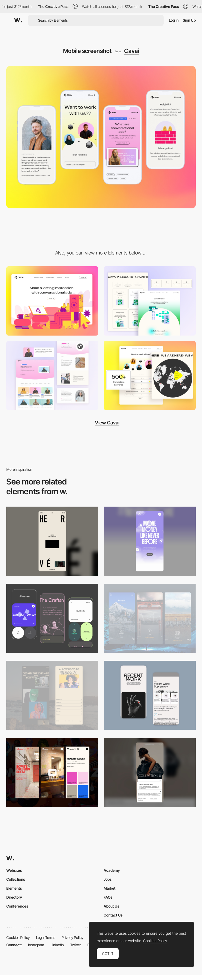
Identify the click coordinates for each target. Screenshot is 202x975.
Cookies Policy (18, 937)
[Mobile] (52, 541)
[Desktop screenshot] (52, 301)
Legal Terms (45, 937)
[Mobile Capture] (150, 695)
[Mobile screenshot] (52, 695)
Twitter (75, 945)
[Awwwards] (18, 20)
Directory (14, 897)
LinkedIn (57, 945)
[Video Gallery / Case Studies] (52, 375)
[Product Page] (150, 301)
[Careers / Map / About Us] (150, 375)
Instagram (36, 945)
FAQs (108, 897)
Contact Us (113, 915)
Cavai (131, 51)
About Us (111, 906)
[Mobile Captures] (52, 618)
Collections (15, 879)
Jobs (108, 879)
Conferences (17, 906)
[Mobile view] (52, 772)
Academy (112, 870)
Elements (14, 888)
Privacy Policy (72, 937)
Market (109, 888)
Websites (14, 870)
